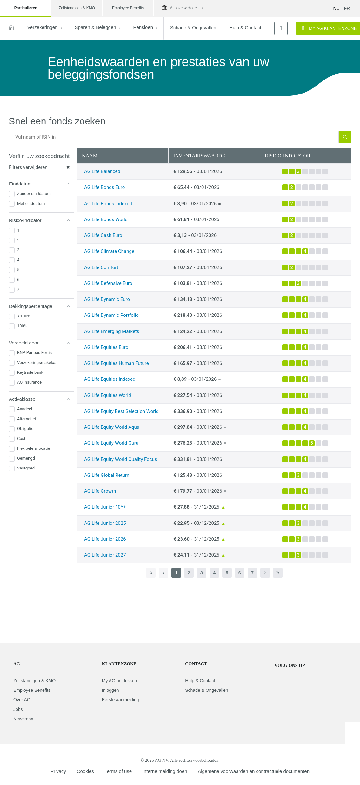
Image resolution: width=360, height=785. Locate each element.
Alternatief (26, 418)
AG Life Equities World (107, 395)
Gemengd (26, 458)
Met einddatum (31, 203)
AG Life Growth (100, 491)
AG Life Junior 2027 (105, 555)
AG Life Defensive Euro (108, 283)
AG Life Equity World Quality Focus (120, 459)
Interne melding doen (165, 771)
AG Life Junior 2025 (105, 523)
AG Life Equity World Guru (111, 443)
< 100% (23, 316)
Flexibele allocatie (33, 448)
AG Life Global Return (106, 475)
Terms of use (118, 771)
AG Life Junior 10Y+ (105, 507)
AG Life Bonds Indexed (108, 203)
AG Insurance (29, 382)
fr (347, 8)
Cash (21, 438)
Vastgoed (26, 468)
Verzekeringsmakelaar (37, 362)
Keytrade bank (30, 372)
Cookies (85, 771)
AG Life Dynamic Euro (107, 299)
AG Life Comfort (101, 267)
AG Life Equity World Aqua (111, 427)
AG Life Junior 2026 (105, 539)
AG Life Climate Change (109, 251)
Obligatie (25, 428)
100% (22, 325)
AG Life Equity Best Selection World (121, 411)
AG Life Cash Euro (103, 235)
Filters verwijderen (39, 167)
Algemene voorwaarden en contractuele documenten (254, 771)
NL (336, 8)
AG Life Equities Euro (106, 347)
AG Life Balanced (102, 171)
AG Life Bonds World (106, 219)
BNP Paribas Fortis (34, 352)
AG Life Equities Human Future (116, 363)
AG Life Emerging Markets (111, 331)
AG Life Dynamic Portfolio (111, 315)
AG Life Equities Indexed (109, 379)
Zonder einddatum (34, 193)
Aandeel (24, 408)
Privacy (58, 771)
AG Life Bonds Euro (104, 187)
